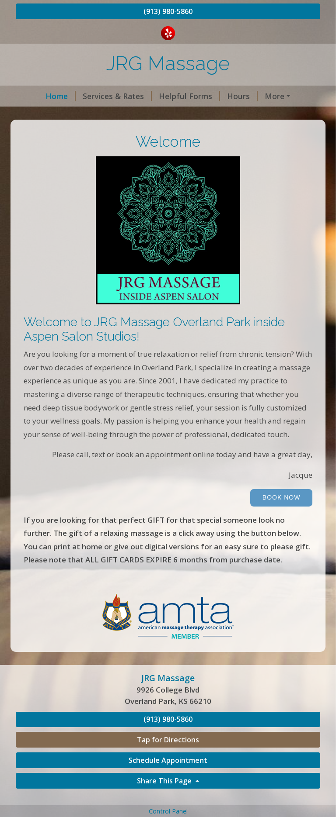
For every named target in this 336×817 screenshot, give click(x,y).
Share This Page (165, 799)
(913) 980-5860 (168, 11)
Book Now (281, 515)
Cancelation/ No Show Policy (175, 114)
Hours (219, 96)
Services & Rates (94, 96)
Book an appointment (67, 114)
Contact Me (267, 96)
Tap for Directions (168, 758)
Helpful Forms (166, 96)
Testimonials (263, 114)
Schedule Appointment (168, 778)
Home (38, 96)
